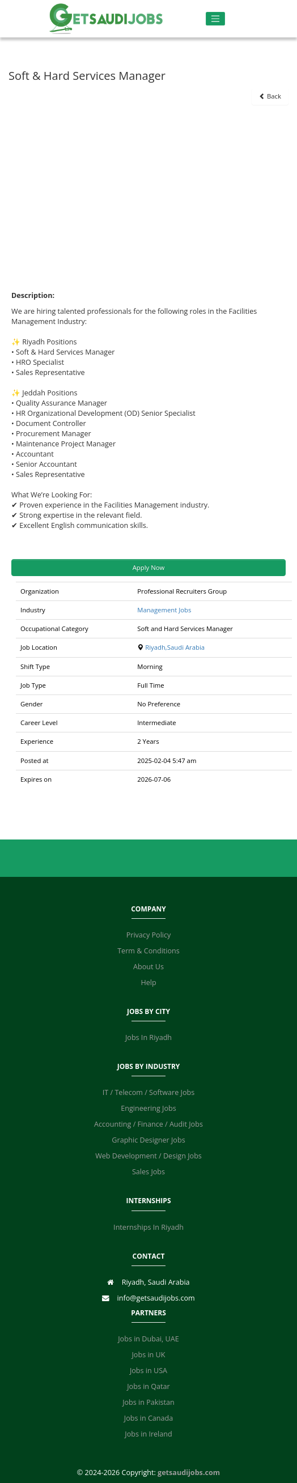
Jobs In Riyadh (148, 1037)
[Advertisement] (148, 189)
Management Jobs (164, 610)
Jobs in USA (148, 1370)
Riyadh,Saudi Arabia (175, 647)
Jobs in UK (148, 1355)
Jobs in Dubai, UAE (148, 1339)
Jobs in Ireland (148, 1434)
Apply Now (149, 567)
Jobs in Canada (148, 1418)
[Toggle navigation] (216, 19)
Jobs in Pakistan (148, 1402)
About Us (148, 966)
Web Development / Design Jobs (148, 1156)
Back (270, 96)
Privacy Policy (148, 935)
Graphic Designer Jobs (148, 1140)
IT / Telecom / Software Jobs (148, 1092)
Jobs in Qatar (148, 1386)
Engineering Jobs (148, 1108)
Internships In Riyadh (148, 1227)
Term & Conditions (148, 951)
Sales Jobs (148, 1172)
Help (148, 982)
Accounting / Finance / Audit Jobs (148, 1124)
